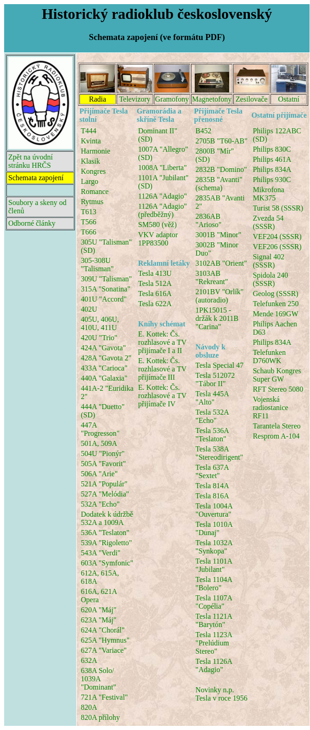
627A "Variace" (104, 650)
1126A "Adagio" (162, 196)
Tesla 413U (155, 273)
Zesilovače (251, 99)
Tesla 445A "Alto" (212, 398)
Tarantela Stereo (276, 426)
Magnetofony (211, 99)
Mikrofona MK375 (268, 194)
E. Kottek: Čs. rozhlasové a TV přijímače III (162, 369)
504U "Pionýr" (102, 453)
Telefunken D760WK (269, 356)
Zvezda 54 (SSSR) (268, 222)
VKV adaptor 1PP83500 (158, 239)
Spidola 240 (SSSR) (270, 279)
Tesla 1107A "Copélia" (214, 602)
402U (89, 309)
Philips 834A (272, 169)
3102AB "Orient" (221, 263)
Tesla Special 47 (220, 365)
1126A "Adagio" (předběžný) (162, 210)
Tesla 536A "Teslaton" (212, 435)
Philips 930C (272, 179)
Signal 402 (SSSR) (268, 261)
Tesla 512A (155, 283)
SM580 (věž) (157, 224)
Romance (94, 191)
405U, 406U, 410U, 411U (100, 323)
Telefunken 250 (276, 304)
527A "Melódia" (105, 494)
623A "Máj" (99, 620)
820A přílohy (100, 717)
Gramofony (172, 99)
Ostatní (288, 99)
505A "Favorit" (103, 464)
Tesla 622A (155, 304)
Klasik (90, 161)
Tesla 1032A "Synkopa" (214, 547)
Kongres (93, 171)
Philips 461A (272, 159)
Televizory (134, 99)
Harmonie (95, 151)
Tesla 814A (212, 486)
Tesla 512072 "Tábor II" (215, 379)
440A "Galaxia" (104, 378)
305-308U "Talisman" (97, 265)
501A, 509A (99, 443)
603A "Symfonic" (107, 563)
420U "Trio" (99, 338)
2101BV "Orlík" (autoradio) (220, 296)
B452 (204, 131)
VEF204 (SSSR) (277, 236)
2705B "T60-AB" (222, 141)
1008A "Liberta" (162, 167)
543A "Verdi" (100, 553)
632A (89, 660)
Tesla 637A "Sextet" (212, 471)
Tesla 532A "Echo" (212, 416)
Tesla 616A (155, 293)
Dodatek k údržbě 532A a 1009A (107, 518)
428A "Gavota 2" (106, 358)
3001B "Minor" (219, 235)
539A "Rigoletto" (106, 543)
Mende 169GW (275, 314)
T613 (88, 212)
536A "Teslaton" (105, 532)
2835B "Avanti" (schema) (219, 184)
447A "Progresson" (100, 429)
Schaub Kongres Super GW (277, 375)
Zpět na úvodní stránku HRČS (30, 161)
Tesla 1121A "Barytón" (214, 620)
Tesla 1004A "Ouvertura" (214, 510)
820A (89, 707)
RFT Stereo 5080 (278, 389)
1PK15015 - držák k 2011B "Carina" (217, 318)
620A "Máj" (99, 610)
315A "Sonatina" (105, 289)
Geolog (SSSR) (275, 293)
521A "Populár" (104, 484)
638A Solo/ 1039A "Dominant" (98, 679)
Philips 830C (272, 149)
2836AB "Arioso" (209, 220)
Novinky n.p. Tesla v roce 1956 (222, 694)
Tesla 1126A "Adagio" (214, 665)
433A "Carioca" (104, 368)
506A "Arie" (99, 474)
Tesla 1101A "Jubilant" (214, 565)
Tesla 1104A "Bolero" (214, 584)
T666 (88, 232)
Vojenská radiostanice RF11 (270, 407)
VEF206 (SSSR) (277, 247)
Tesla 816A (212, 496)
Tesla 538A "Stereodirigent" (219, 453)
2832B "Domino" (221, 169)
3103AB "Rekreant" (212, 277)
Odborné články (32, 223)
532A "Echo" (100, 504)
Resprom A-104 (276, 436)
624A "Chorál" (102, 630)
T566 (88, 222)
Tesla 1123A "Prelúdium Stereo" (214, 643)
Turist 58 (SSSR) (278, 208)
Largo (89, 181)
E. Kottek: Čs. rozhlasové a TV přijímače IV (162, 395)
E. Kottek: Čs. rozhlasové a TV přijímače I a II (162, 342)
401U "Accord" (104, 299)
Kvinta (91, 141)
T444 (88, 131)
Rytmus (92, 201)
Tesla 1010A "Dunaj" (214, 528)
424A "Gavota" (103, 348)
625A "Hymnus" (105, 640)
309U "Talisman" (106, 279)
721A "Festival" (104, 697)
